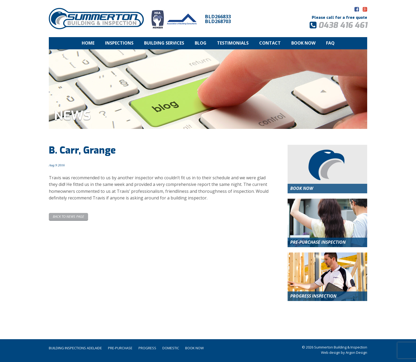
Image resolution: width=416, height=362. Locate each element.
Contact (270, 43)
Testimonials (233, 43)
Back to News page (68, 216)
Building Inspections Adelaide (75, 348)
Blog (200, 43)
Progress (147, 348)
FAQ (330, 43)
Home (88, 43)
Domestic (170, 348)
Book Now (303, 43)
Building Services (164, 43)
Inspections (119, 43)
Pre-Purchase (120, 348)
